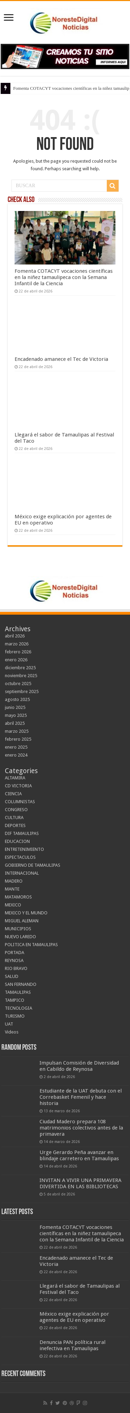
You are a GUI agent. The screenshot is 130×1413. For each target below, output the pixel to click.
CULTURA (14, 817)
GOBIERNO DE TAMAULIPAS (32, 865)
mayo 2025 (16, 715)
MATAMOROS (18, 897)
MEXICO (13, 904)
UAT (9, 1024)
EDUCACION (17, 841)
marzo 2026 (16, 643)
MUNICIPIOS (18, 928)
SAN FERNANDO (20, 984)
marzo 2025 (16, 731)
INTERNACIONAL (22, 873)
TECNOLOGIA (18, 1008)
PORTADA (14, 952)
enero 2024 (16, 755)
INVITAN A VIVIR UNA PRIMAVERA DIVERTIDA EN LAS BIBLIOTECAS (80, 1183)
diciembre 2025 (20, 667)
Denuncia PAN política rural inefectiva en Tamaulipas (72, 1345)
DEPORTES (15, 825)
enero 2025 (16, 747)
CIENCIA (13, 793)
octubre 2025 (18, 683)
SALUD (11, 976)
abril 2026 (15, 635)
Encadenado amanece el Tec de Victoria (61, 359)
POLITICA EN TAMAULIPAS (31, 944)
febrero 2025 (18, 739)
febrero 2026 (18, 651)
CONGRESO (16, 809)
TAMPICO (14, 1000)
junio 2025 (15, 707)
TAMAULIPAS (18, 992)
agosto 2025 (17, 699)
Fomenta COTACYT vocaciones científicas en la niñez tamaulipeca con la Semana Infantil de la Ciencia (64, 277)
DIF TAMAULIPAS (22, 833)
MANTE (12, 889)
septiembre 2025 (21, 691)
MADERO (14, 881)
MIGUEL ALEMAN (21, 920)
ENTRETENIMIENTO (24, 849)
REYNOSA (14, 960)
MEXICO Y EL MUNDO (26, 912)
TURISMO (15, 1016)
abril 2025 (15, 723)
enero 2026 (16, 659)
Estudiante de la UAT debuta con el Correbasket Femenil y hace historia (81, 1097)
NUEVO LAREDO (20, 936)
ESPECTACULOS (20, 857)
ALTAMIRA (15, 777)
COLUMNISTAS (20, 801)
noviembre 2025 (21, 675)
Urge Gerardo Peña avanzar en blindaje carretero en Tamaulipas (79, 1155)
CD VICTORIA (18, 785)
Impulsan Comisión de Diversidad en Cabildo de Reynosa (79, 1066)
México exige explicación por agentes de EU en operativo (74, 1317)
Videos (11, 1032)
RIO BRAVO (16, 968)
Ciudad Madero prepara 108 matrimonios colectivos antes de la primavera (81, 1127)
